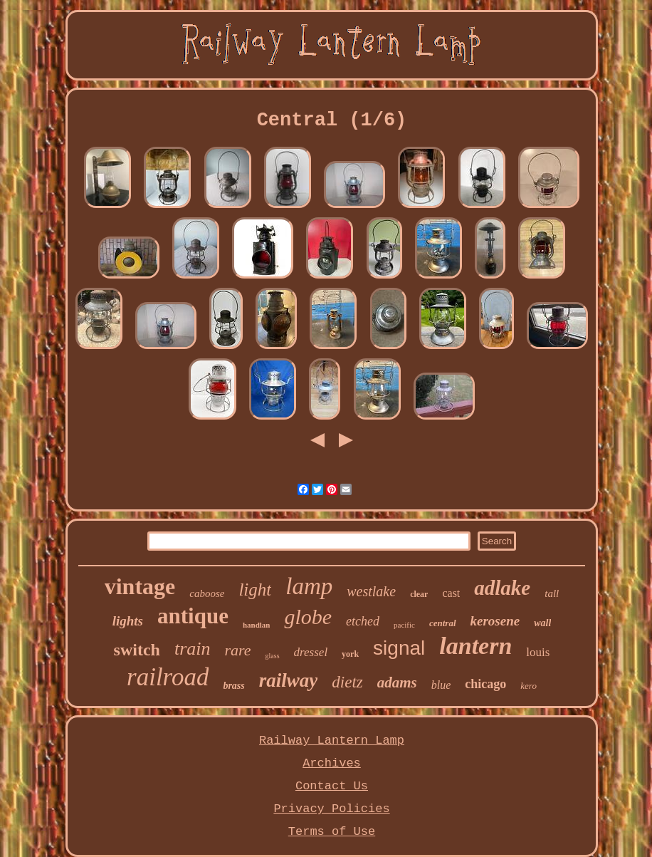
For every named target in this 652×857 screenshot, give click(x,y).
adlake (502, 587)
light (254, 589)
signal (399, 648)
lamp (308, 586)
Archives (332, 763)
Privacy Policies (331, 809)
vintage (140, 586)
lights (127, 620)
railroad (168, 677)
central (442, 623)
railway (288, 680)
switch (137, 649)
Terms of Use (331, 831)
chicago (485, 684)
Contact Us (331, 786)
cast (451, 593)
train (192, 648)
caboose (206, 593)
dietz (347, 682)
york (350, 654)
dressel (311, 652)
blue (441, 685)
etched (362, 621)
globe (308, 616)
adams (397, 682)
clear (419, 594)
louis (538, 652)
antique (192, 615)
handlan (256, 624)
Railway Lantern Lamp (331, 740)
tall (552, 593)
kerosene (495, 620)
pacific (404, 624)
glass (272, 656)
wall (542, 623)
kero (528, 685)
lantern (475, 646)
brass (233, 685)
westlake (371, 591)
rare (238, 650)
